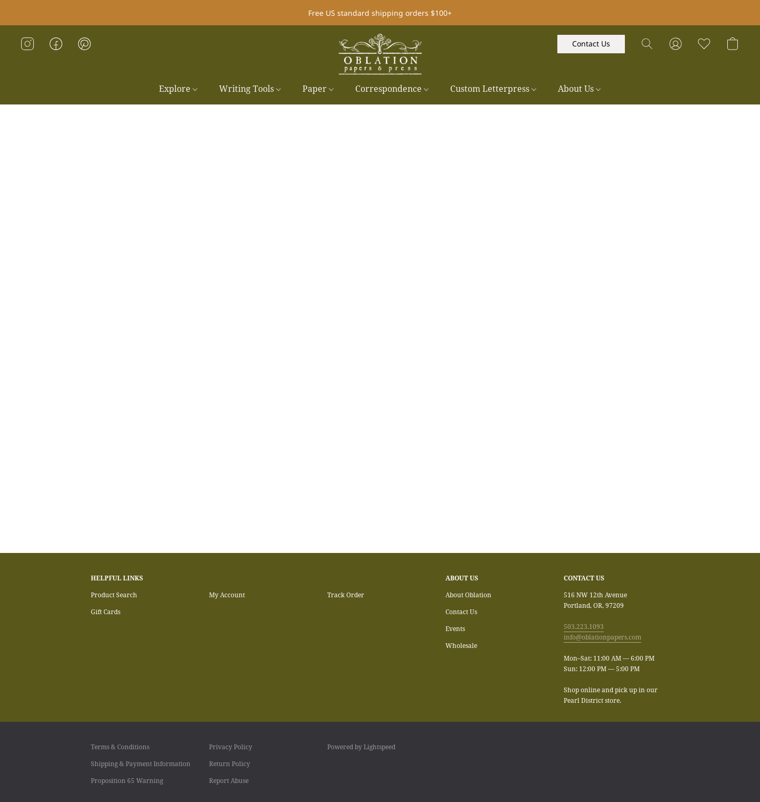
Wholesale (461, 645)
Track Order (345, 594)
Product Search (114, 594)
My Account (227, 594)
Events (455, 628)
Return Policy (229, 763)
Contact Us (461, 611)
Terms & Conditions (120, 746)
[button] (380, 54)
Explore (178, 88)
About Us (579, 88)
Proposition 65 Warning (127, 780)
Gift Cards (105, 611)
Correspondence (392, 88)
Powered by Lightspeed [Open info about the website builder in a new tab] (361, 746)
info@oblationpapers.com (602, 637)
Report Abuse (229, 780)
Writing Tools (250, 88)
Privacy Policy (230, 746)
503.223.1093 (584, 626)
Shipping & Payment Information (141, 763)
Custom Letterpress (493, 88)
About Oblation (468, 594)
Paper (318, 88)
